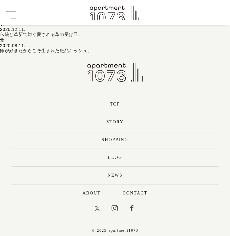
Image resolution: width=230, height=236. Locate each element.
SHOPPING (115, 139)
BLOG (115, 157)
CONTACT (135, 193)
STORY (114, 122)
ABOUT (91, 193)
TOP (115, 104)
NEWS (115, 175)
